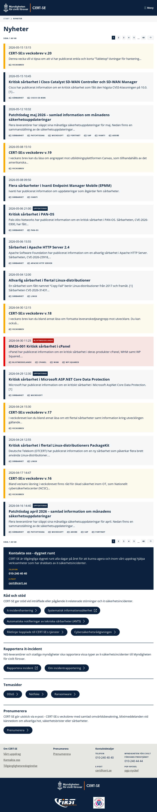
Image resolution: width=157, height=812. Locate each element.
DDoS (13, 696)
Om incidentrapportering (68, 670)
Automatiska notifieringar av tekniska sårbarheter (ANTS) (47, 622)
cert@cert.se (18, 583)
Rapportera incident (22, 670)
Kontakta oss (12, 760)
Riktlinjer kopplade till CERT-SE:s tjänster (36, 633)
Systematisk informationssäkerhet (73, 610)
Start (6, 18)
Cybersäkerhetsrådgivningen (97, 633)
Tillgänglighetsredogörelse (21, 766)
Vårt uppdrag (12, 754)
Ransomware (67, 696)
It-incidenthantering (22, 610)
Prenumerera (18, 733)
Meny (149, 7)
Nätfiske (38, 696)
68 (143, 37)
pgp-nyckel (132, 770)
